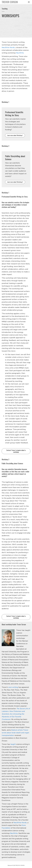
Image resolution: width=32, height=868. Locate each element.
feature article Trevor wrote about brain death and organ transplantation (15, 732)
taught (13, 744)
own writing (13, 687)
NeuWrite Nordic (8, 47)
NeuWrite (20, 53)
